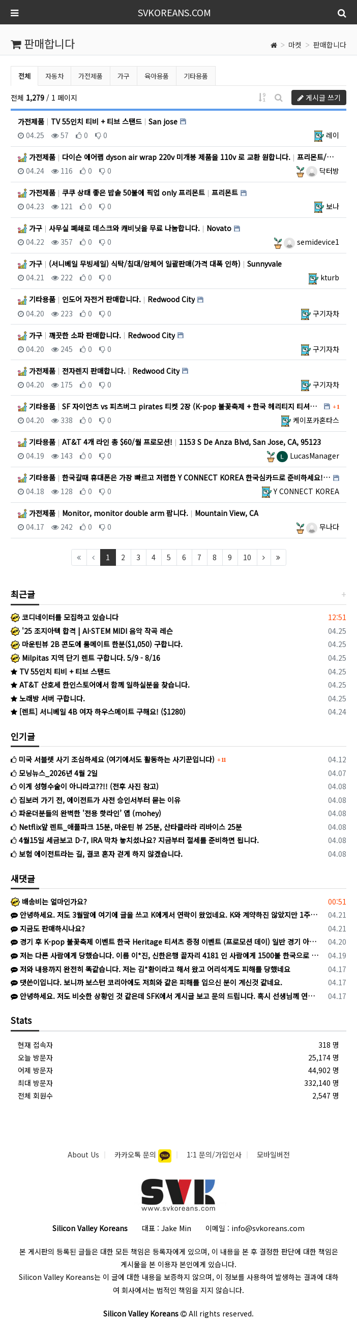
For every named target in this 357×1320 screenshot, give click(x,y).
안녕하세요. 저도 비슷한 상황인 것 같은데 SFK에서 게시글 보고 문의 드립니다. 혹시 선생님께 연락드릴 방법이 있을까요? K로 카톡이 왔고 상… (166, 996)
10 (247, 557)
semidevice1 (311, 242)
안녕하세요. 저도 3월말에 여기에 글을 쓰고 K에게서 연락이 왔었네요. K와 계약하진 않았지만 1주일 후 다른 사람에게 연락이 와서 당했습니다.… (166, 915)
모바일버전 (273, 1154)
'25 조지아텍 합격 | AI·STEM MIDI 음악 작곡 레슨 (92, 631)
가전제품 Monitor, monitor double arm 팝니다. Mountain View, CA (138, 513)
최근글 (23, 594)
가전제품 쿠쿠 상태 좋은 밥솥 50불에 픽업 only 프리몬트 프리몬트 (128, 192)
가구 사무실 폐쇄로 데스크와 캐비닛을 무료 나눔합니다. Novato (124, 228)
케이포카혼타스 (316, 420)
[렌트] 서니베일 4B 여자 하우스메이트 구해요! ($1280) (98, 711)
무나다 (322, 527)
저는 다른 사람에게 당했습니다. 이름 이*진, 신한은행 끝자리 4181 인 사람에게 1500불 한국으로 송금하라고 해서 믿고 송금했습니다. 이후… (166, 955)
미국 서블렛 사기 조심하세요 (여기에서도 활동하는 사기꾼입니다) (113, 759)
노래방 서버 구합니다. (48, 698)
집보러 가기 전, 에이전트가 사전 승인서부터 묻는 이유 (96, 800)
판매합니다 (329, 45)
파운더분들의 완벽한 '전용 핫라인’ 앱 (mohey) (86, 813)
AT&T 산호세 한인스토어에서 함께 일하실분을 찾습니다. (100, 685)
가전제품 (90, 76)
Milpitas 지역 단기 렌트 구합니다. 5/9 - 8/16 (85, 658)
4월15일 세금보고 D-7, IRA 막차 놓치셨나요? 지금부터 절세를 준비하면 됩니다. (135, 840)
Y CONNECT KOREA (306, 491)
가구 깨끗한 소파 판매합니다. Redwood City (96, 335)
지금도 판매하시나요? (48, 928)
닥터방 (322, 171)
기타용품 (196, 76)
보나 (332, 206)
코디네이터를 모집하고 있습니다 (64, 617)
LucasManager (308, 455)
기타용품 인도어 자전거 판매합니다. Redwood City (106, 299)
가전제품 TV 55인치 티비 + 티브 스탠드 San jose (97, 121)
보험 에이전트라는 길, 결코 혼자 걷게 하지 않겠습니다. (97, 854)
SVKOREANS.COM (174, 12)
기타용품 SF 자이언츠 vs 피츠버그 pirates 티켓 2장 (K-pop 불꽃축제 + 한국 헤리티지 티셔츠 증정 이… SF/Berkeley (169, 406)
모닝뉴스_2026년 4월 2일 (54, 773)
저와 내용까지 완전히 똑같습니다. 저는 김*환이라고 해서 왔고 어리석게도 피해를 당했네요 (150, 969)
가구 (123, 76)
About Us (83, 1154)
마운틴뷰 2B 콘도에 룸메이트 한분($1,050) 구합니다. (97, 644)
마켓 (295, 45)
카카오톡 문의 (136, 1154)
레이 (332, 135)
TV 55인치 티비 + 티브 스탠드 (60, 671)
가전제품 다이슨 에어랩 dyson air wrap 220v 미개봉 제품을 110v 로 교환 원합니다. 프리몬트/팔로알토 (178, 157)
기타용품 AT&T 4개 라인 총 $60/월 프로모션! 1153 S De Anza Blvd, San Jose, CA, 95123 (169, 442)
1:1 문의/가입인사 (214, 1154)
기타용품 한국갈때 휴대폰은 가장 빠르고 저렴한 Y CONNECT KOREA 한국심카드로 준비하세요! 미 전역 (174, 477)
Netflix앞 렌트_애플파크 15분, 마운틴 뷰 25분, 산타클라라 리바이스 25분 (126, 827)
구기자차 (326, 313)
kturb (329, 277)
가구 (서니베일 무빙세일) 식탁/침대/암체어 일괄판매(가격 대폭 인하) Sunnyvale (150, 264)
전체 (24, 76)
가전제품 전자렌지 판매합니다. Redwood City (99, 371)
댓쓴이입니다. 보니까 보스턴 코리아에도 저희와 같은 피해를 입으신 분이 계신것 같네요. (146, 982)
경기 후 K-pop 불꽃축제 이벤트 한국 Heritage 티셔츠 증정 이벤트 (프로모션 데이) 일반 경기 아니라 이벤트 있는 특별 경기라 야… (166, 942)
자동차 (54, 76)
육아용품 (156, 76)
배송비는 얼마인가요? (49, 901)
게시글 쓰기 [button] (319, 97)
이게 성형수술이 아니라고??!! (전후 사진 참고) (85, 786)
